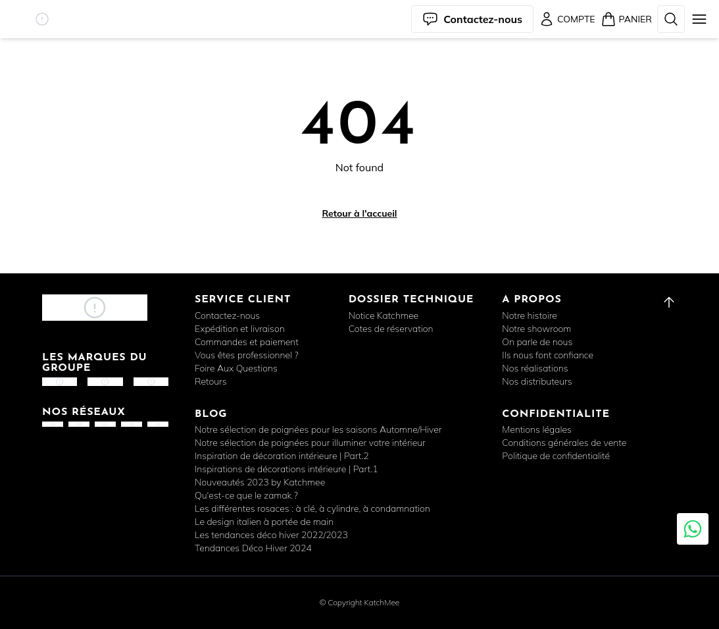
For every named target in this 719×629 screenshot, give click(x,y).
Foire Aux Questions (236, 368)
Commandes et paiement (247, 342)
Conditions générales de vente (564, 443)
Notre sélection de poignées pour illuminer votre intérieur (310, 443)
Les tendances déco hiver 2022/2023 (271, 535)
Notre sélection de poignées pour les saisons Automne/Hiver (318, 429)
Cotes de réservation (391, 329)
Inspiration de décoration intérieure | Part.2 (282, 456)
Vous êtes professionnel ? (247, 355)
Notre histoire (529, 315)
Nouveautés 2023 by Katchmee (260, 482)
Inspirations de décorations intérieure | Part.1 (286, 469)
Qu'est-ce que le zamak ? (246, 495)
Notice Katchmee (383, 315)
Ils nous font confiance (547, 355)
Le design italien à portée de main (264, 522)
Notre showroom (536, 329)
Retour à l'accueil (359, 213)
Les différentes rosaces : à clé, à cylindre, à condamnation (312, 508)
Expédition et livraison (240, 329)
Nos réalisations (535, 368)
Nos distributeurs (537, 381)
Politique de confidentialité (556, 456)
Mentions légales (537, 429)
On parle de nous (537, 342)
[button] (42, 19)
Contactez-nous (227, 315)
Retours (211, 381)
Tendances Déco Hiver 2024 (253, 548)
